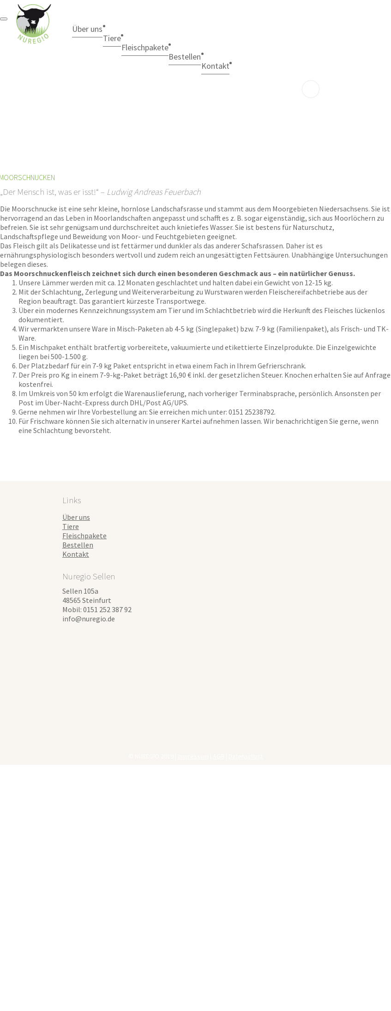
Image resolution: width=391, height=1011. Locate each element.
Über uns (93, 28)
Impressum (193, 756)
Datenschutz (246, 756)
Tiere (130, 37)
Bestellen (227, 56)
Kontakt (75, 554)
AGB (218, 756)
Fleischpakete (175, 47)
